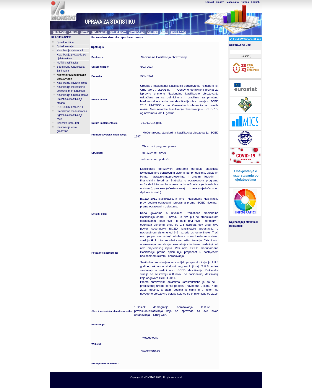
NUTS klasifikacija (67, 62)
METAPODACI (137, 32)
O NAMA (73, 32)
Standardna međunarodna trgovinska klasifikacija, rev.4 (72, 115)
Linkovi (220, 2)
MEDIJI (164, 32)
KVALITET (152, 32)
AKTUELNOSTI (118, 32)
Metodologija (150, 337)
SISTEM (84, 32)
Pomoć (245, 2)
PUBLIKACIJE (99, 32)
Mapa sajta (232, 2)
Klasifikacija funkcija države (72, 94)
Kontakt (209, 2)
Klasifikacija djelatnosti (70, 50)
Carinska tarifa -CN (68, 123)
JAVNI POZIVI (178, 32)
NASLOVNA (60, 32)
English (255, 2)
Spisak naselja (65, 46)
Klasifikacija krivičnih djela (72, 82)
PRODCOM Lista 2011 (70, 107)
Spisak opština (65, 42)
